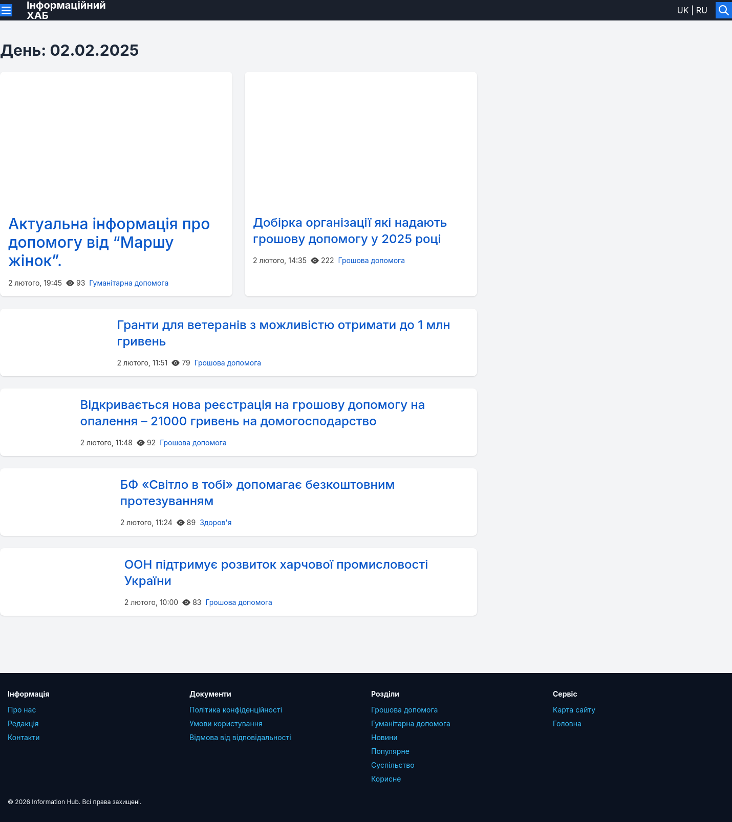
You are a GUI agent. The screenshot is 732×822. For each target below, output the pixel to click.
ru (701, 10)
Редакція (23, 723)
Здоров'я (215, 522)
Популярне (390, 751)
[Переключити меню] (6, 10)
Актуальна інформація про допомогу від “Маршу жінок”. (109, 242)
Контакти (23, 737)
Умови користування (226, 723)
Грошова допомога (371, 260)
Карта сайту (574, 709)
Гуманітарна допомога (128, 282)
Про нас (22, 709)
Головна (567, 723)
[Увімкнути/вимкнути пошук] (724, 10)
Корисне (386, 778)
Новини (384, 737)
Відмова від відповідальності (240, 737)
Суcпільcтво (393, 765)
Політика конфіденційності (235, 709)
